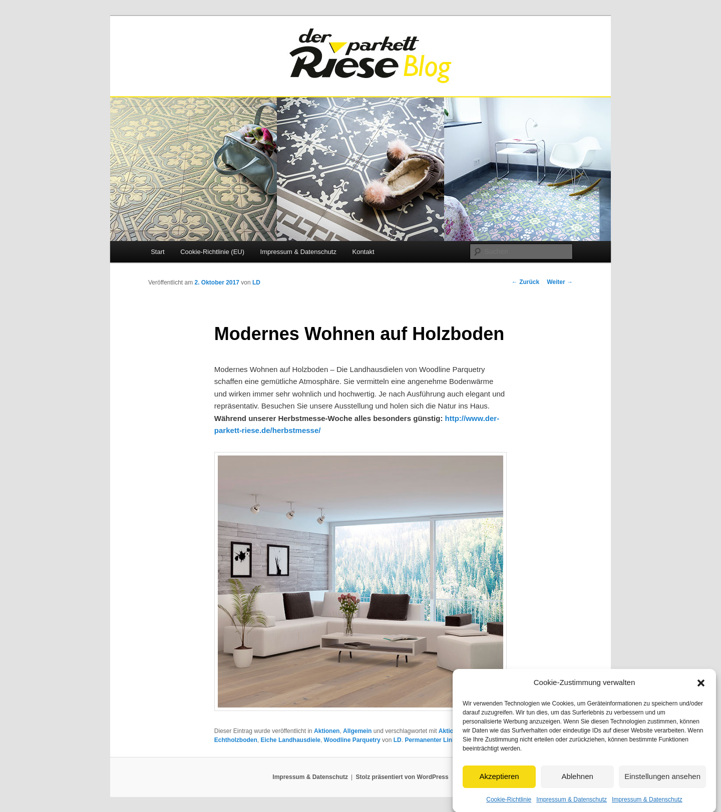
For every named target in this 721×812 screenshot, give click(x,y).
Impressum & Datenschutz (571, 805)
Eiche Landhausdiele (290, 740)
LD (256, 282)
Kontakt (363, 252)
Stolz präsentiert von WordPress (402, 777)
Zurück (525, 282)
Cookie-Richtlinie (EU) (212, 252)
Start (157, 252)
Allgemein (357, 731)
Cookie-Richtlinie (508, 805)
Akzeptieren (499, 782)
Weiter (560, 282)
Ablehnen (577, 782)
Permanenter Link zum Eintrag (448, 740)
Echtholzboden (235, 740)
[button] (701, 689)
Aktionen (326, 731)
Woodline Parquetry (352, 740)
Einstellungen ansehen (662, 782)
